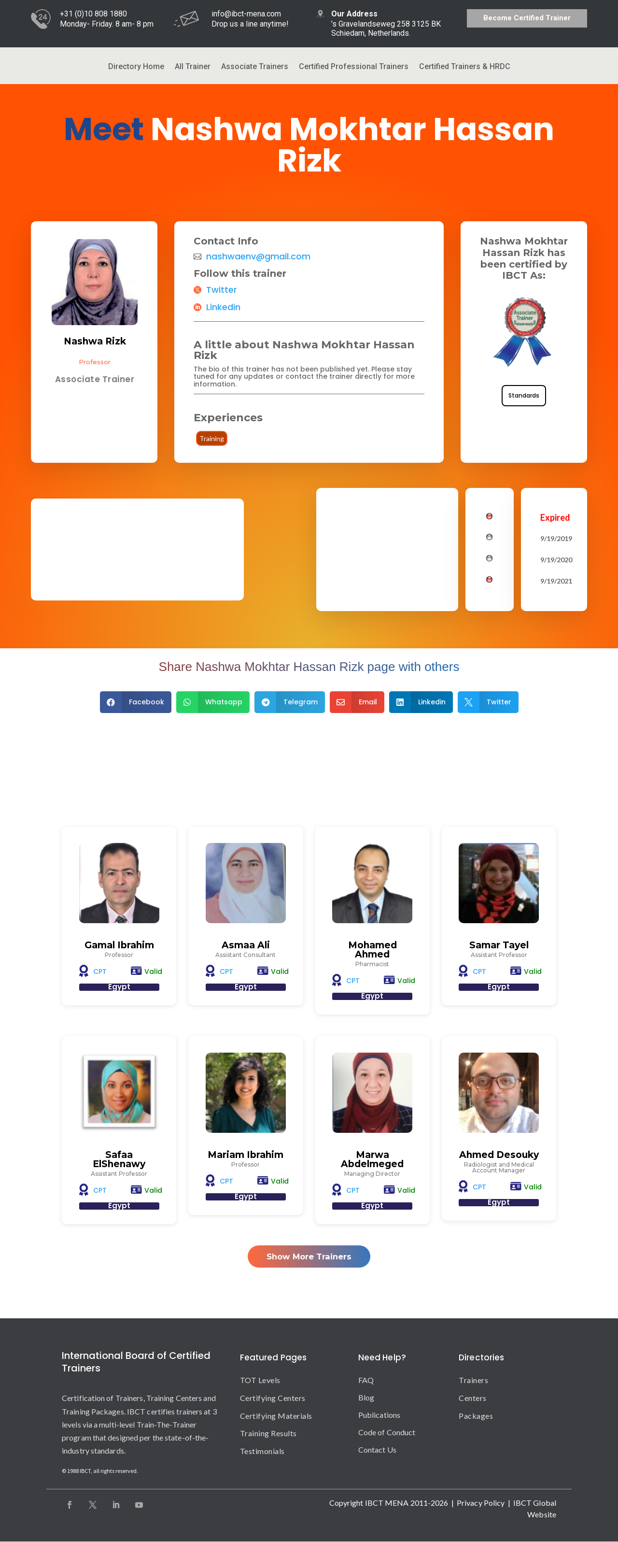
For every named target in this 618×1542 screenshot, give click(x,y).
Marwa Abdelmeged (372, 1160)
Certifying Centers (273, 1397)
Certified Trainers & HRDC (464, 67)
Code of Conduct (387, 1432)
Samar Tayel (499, 945)
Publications (379, 1414)
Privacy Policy (481, 1502)
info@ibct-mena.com (246, 13)
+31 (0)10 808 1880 (93, 13)
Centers (473, 1397)
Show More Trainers (309, 1256)
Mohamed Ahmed (372, 950)
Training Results (268, 1433)
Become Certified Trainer (527, 18)
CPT (100, 971)
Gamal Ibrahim (119, 945)
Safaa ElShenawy (119, 1160)
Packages (476, 1415)
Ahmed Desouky (499, 1155)
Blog (366, 1397)
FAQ (366, 1380)
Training (211, 438)
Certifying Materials (276, 1415)
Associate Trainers (254, 67)
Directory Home (136, 67)
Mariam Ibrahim (245, 1155)
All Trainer (193, 67)
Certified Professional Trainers (353, 67)
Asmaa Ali (246, 945)
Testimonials (262, 1451)
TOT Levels (260, 1380)
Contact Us (377, 1449)
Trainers (473, 1380)
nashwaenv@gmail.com (258, 256)
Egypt (119, 987)
